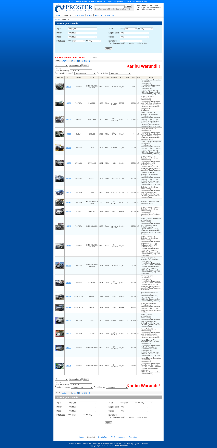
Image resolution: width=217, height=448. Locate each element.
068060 (68, 87)
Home (58, 15)
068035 (68, 348)
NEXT (64, 61)
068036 (68, 333)
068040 (68, 283)
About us (98, 15)
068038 (68, 307)
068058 (68, 103)
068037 (68, 320)
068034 (68, 366)
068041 (68, 265)
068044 (68, 211)
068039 (68, 296)
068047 (68, 202)
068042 (68, 246)
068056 (68, 134)
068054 (68, 148)
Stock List (67, 15)
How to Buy (79, 15)
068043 (68, 226)
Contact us (109, 15)
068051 (68, 192)
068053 (68, 163)
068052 (68, 178)
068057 (68, 119)
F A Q (89, 15)
